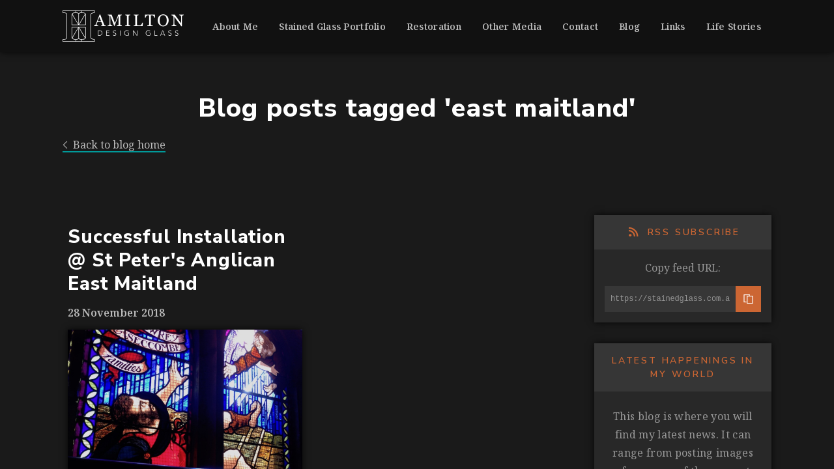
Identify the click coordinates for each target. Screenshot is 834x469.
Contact (580, 26)
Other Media (511, 26)
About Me (235, 26)
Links (673, 26)
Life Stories (733, 26)
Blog (629, 26)
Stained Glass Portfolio (332, 26)
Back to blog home (114, 145)
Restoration (434, 26)
